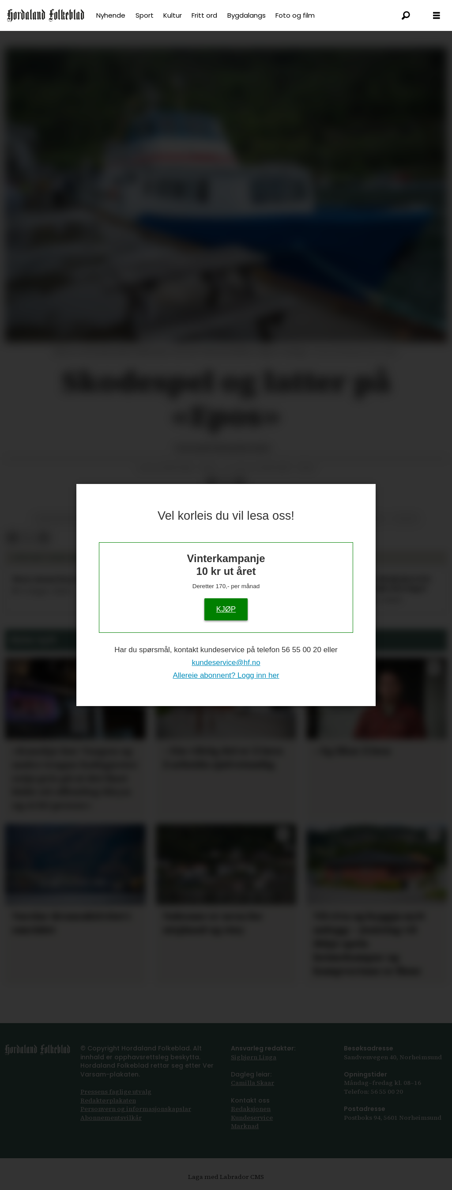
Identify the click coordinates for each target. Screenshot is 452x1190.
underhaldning (61, 518)
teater (405, 518)
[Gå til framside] (45, 15)
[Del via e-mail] (239, 482)
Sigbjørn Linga (253, 1057)
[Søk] (405, 15)
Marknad (245, 1126)
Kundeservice (252, 1117)
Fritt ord (204, 15)
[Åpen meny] (436, 15)
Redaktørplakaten (108, 1100)
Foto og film (295, 15)
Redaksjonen (251, 1108)
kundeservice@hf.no (226, 662)
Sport (145, 15)
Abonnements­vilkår (111, 1117)
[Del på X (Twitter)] (225, 482)
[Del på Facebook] (211, 482)
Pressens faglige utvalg (115, 1091)
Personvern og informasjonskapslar (135, 1108)
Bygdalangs (246, 15)
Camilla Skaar (252, 1082)
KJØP (226, 609)
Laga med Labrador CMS (226, 1176)
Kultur (172, 15)
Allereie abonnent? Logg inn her (226, 675)
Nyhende (110, 15)
